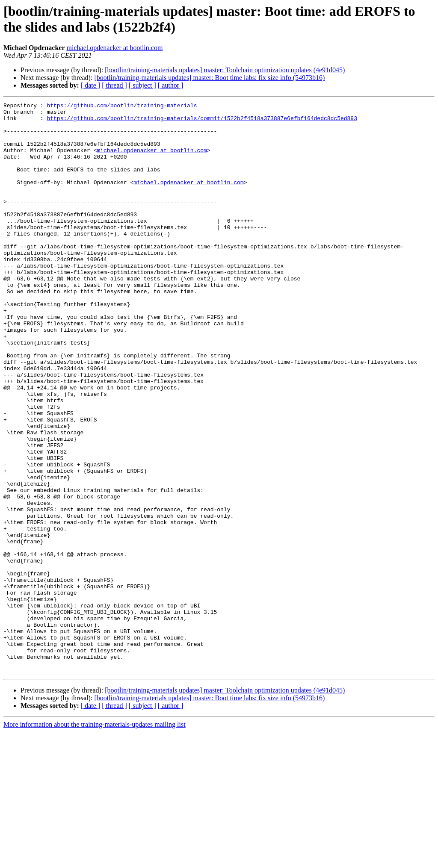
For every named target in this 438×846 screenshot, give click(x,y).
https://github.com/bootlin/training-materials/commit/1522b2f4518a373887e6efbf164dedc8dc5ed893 (202, 122)
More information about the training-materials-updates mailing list (94, 838)
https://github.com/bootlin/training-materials (122, 106)
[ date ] (90, 85)
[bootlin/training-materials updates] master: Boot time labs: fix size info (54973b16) (209, 77)
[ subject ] (142, 85)
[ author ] (170, 85)
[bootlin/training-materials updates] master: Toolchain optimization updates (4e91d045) (225, 70)
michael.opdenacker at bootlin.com (115, 47)
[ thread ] (114, 85)
